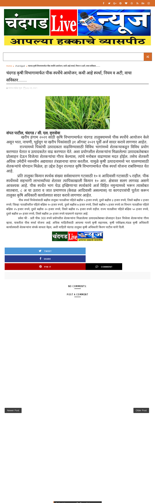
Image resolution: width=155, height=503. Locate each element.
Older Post (141, 396)
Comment (132, 251)
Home (9, 67)
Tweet (22, 251)
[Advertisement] (77, 362)
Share (59, 251)
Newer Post (13, 396)
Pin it (96, 251)
